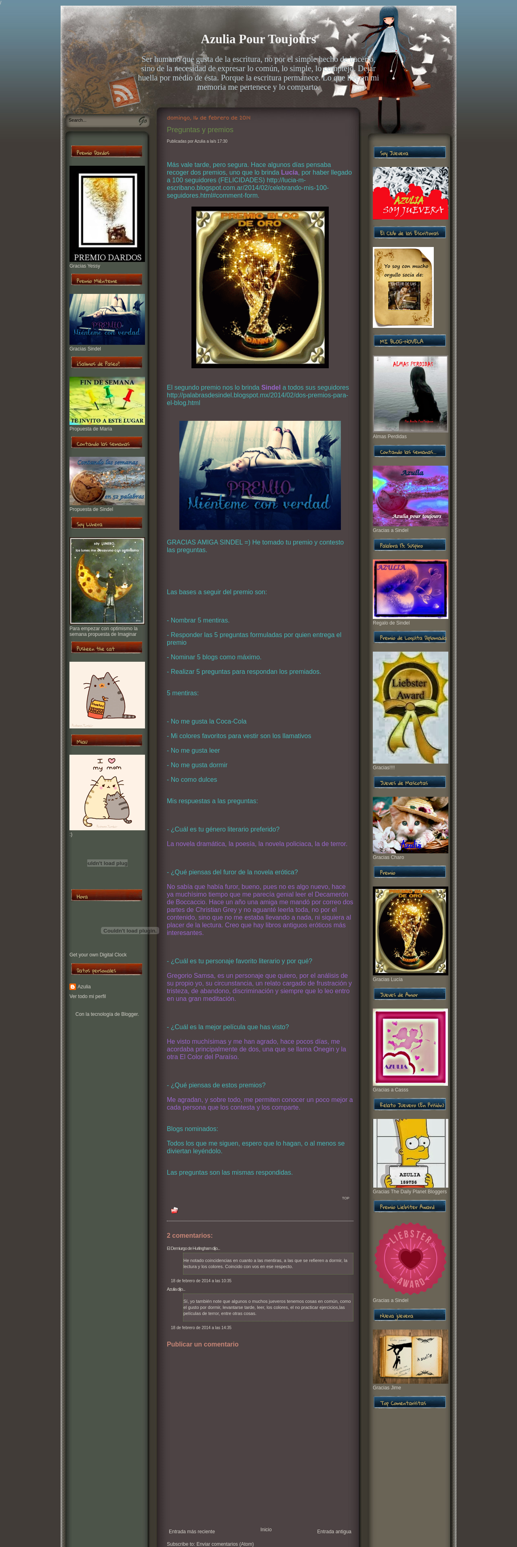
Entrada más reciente (192, 1531)
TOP (345, 1198)
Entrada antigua (334, 1531)
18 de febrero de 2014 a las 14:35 (201, 1327)
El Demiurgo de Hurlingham (189, 1248)
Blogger (129, 1014)
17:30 (222, 141)
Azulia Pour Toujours (258, 39)
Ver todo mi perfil (87, 996)
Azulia (84, 987)
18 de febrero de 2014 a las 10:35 (201, 1281)
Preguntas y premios (200, 130)
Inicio (266, 1529)
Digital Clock (113, 955)
